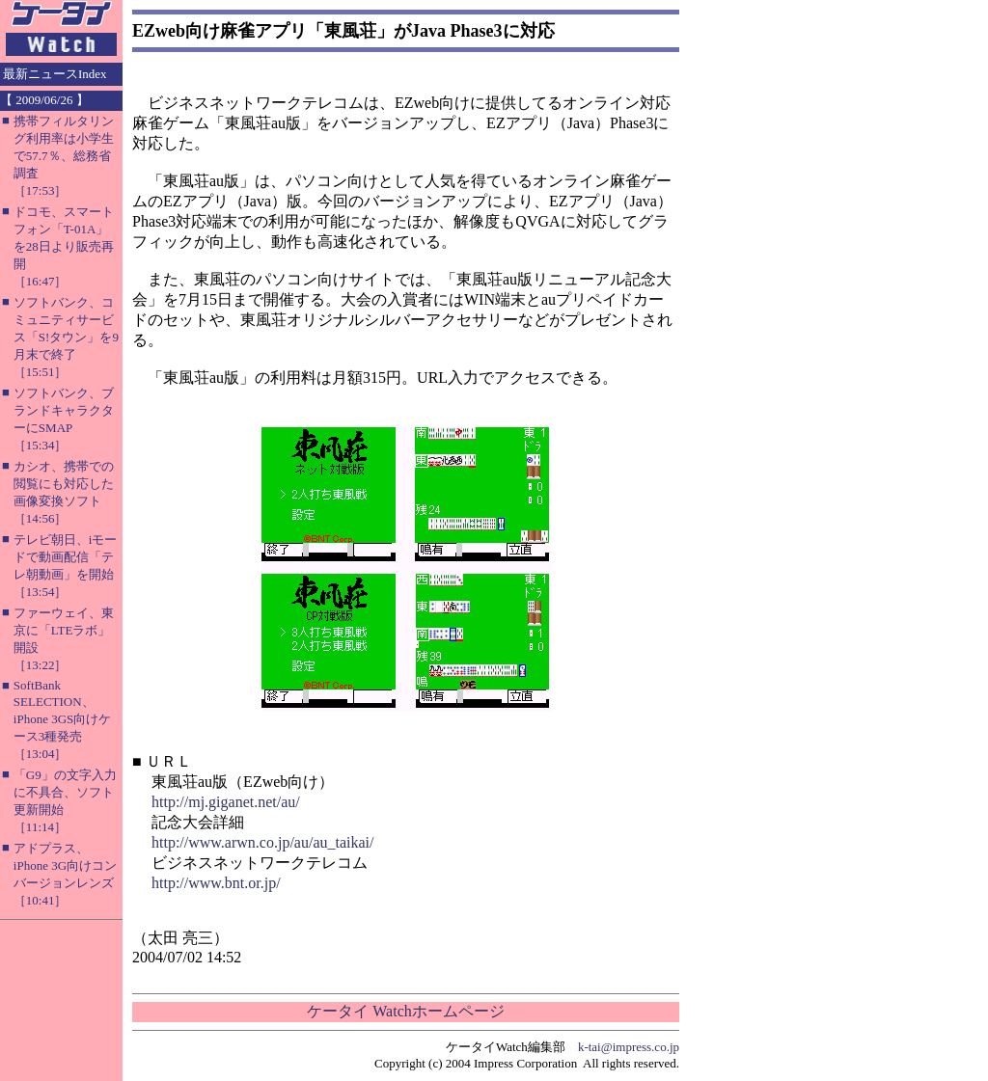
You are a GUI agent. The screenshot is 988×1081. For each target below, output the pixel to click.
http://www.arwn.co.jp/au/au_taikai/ (262, 842)
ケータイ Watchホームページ (405, 1011)
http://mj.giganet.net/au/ (225, 802)
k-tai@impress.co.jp (628, 1047)
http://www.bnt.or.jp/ (216, 883)
